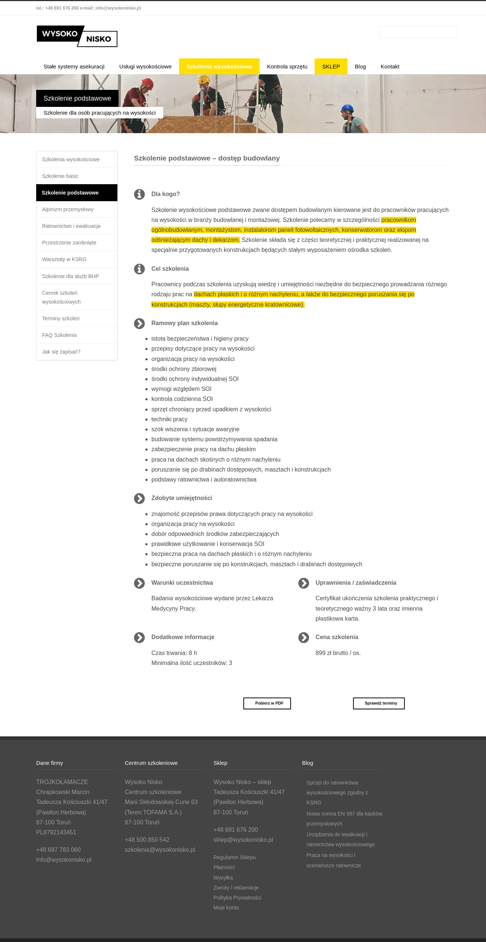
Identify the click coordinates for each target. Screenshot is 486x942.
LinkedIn (425, 8)
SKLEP (331, 66)
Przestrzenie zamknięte (72, 249)
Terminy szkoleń (63, 330)
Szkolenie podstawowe (74, 195)
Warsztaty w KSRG (67, 267)
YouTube (440, 8)
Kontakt (390, 66)
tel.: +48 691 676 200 (57, 8)
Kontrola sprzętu (287, 66)
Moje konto (227, 907)
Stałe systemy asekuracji (74, 66)
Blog (360, 66)
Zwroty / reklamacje (239, 887)
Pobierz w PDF (265, 703)
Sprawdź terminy (377, 703)
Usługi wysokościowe (145, 66)
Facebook (410, 8)
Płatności (225, 867)
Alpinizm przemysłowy (71, 213)
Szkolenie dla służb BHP (74, 284)
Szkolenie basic (62, 178)
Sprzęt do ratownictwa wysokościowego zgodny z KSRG (341, 792)
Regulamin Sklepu (237, 857)
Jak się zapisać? (63, 366)
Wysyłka (224, 877)
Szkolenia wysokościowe (219, 66)
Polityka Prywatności (240, 897)
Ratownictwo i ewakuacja (75, 231)
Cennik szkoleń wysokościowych (64, 308)
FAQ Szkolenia (61, 348)
